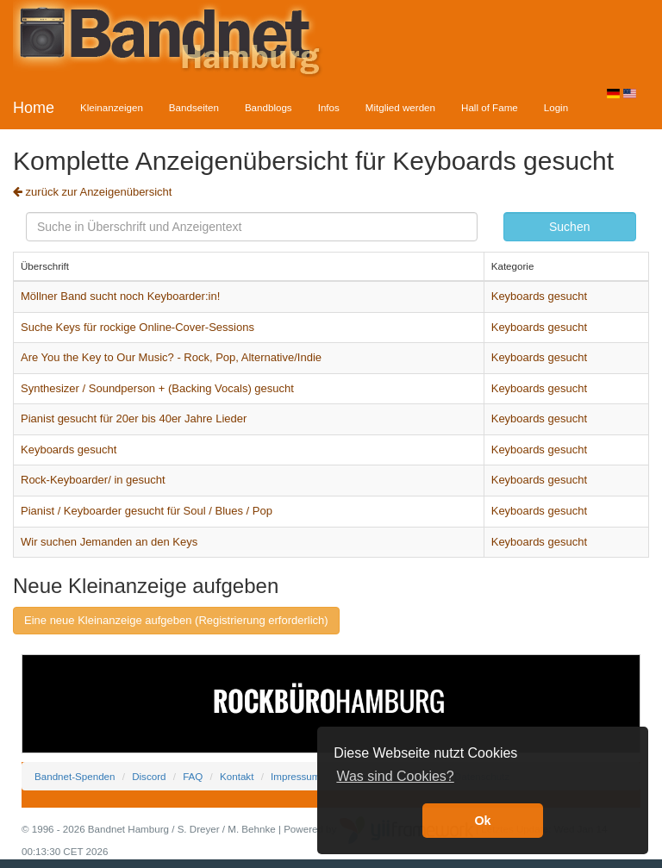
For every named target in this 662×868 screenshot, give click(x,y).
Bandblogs (268, 107)
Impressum (295, 776)
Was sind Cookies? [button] (394, 776)
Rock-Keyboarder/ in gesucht (93, 479)
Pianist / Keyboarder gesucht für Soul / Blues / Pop (146, 510)
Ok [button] (482, 820)
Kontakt (236, 776)
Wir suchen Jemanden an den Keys (109, 541)
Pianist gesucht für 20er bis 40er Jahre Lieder (134, 418)
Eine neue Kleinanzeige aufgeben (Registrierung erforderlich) (176, 620)
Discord (149, 776)
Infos (329, 107)
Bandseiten (194, 107)
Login (556, 107)
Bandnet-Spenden (74, 776)
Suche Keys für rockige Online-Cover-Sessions (137, 327)
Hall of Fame (489, 107)
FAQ (193, 776)
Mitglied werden (400, 107)
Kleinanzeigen (111, 107)
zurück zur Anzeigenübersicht (92, 191)
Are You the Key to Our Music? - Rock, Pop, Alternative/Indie (171, 357)
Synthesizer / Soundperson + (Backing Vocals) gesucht (157, 388)
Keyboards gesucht (539, 296)
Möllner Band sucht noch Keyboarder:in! (120, 296)
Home (33, 107)
